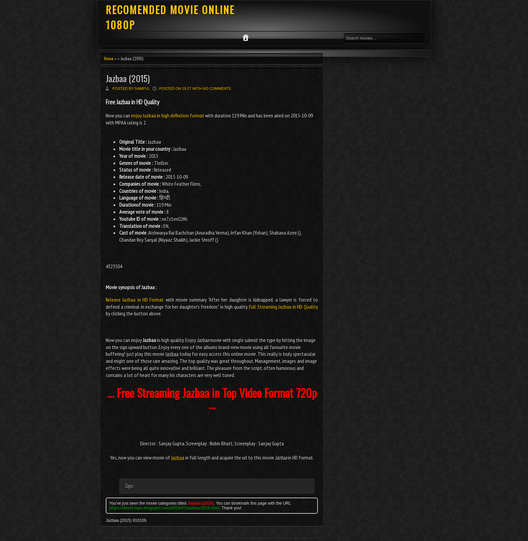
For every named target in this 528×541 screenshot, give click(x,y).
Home (108, 58)
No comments (217, 89)
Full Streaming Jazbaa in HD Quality (283, 306)
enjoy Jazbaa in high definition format (167, 115)
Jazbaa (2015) (128, 78)
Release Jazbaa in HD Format (135, 299)
